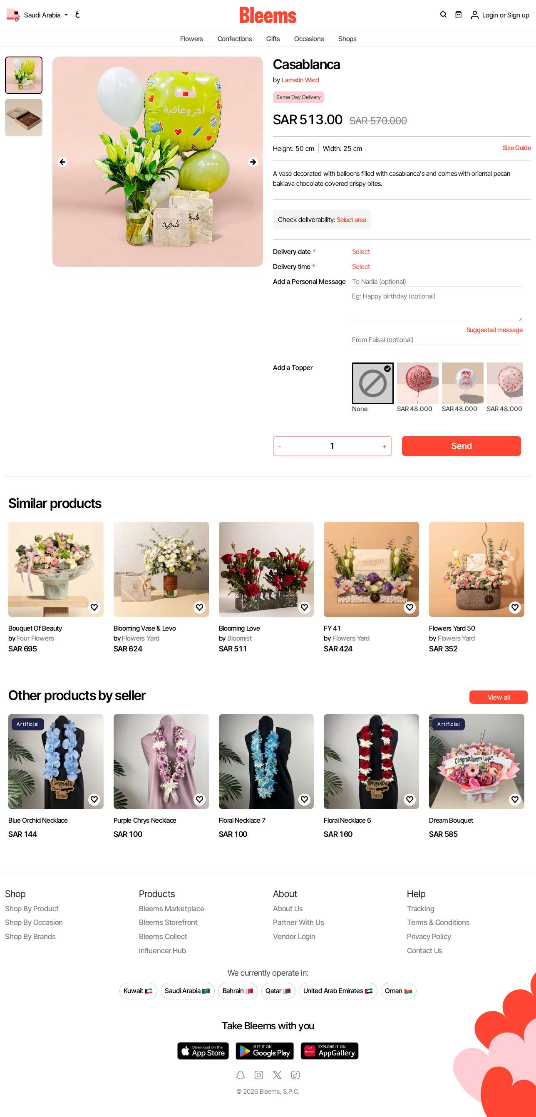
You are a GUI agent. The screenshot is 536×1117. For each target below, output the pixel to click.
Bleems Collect (163, 936)
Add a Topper (293, 367)
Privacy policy (429, 936)
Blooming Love (239, 628)
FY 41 (332, 628)
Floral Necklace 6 (347, 820)
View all (499, 697)
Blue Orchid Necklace (38, 820)
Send (462, 446)
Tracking (420, 908)
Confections (235, 39)
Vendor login (294, 936)
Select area (350, 220)
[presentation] (62, 161)
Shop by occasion (34, 922)
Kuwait (138, 991)
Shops (347, 39)
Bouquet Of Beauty (35, 628)
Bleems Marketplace (171, 908)
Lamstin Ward (300, 80)
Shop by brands (30, 936)
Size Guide (517, 148)
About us (288, 908)
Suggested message (495, 330)
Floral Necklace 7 (242, 820)
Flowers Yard (136, 638)
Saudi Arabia (187, 991)
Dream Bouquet (451, 820)
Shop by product (31, 908)
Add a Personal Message (309, 281)
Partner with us (298, 922)
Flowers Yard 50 (452, 628)
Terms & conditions (438, 922)
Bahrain (238, 991)
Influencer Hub (162, 950)
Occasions (309, 39)
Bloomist (235, 638)
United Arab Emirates (338, 991)
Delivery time (294, 266)
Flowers (191, 39)
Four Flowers (31, 638)
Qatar (278, 991)
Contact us (424, 950)
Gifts (273, 39)
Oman (398, 991)
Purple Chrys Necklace (145, 820)
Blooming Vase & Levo (145, 628)
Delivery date (294, 251)
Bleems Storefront (168, 922)
